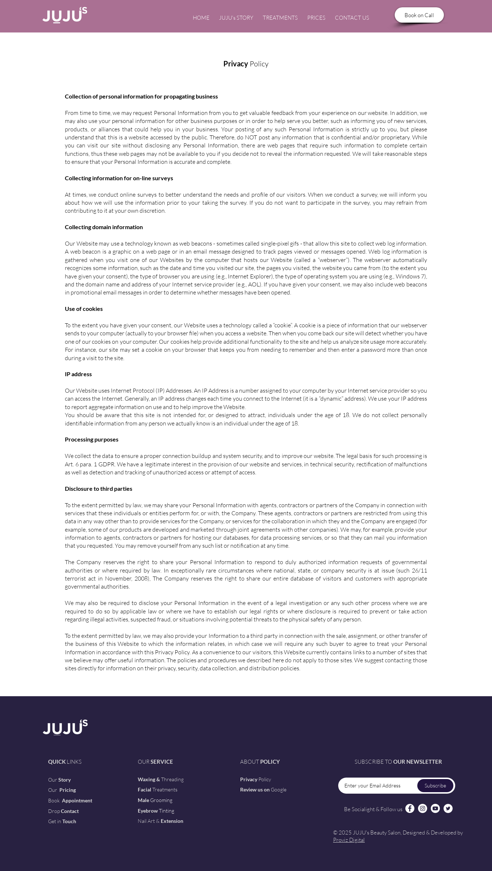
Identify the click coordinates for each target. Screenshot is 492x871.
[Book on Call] (419, 15)
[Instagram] (422, 808)
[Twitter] (448, 808)
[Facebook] (409, 808)
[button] (280, 14)
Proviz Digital (349, 839)
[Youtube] (435, 808)
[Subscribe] (435, 785)
